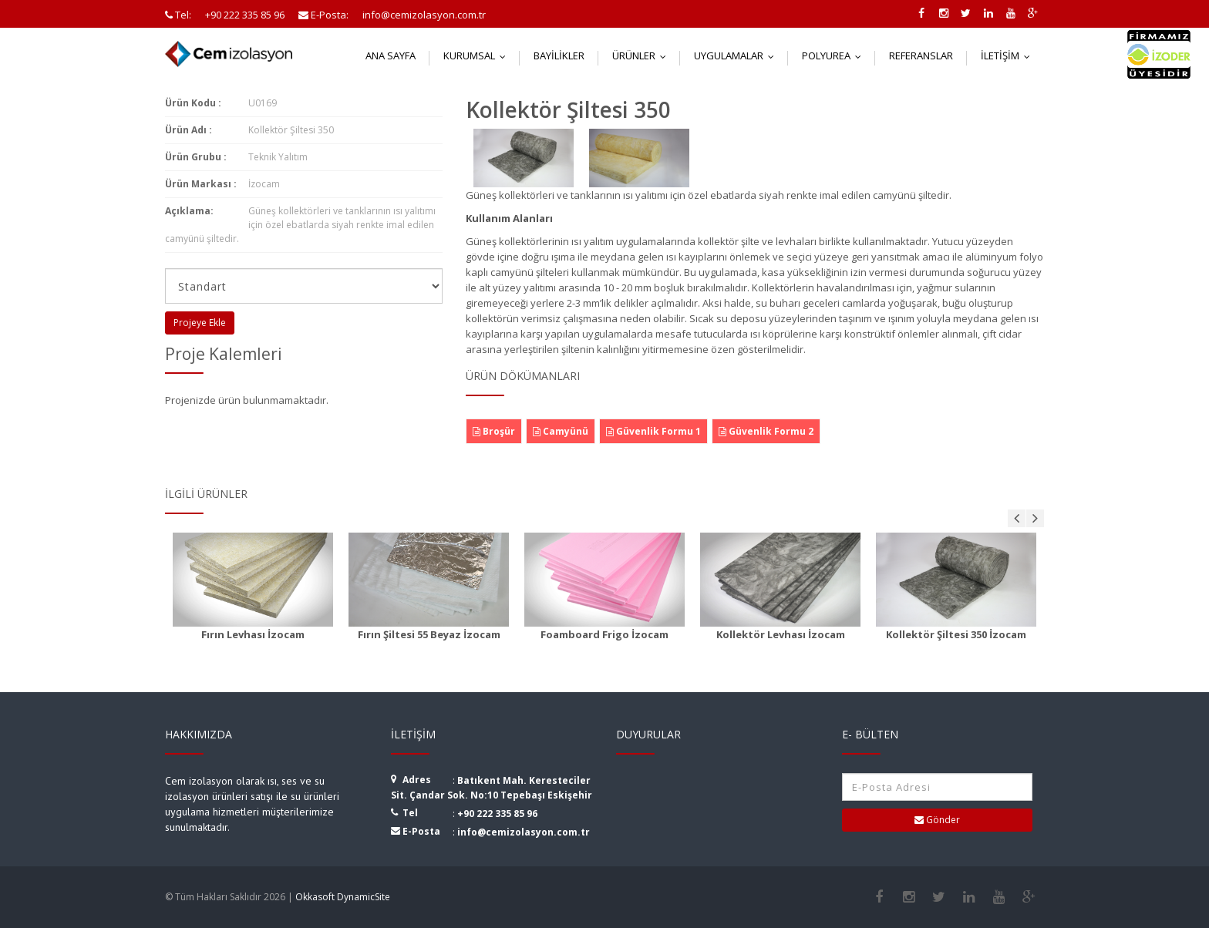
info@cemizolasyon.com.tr (523, 832)
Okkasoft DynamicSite (342, 896)
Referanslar (921, 55)
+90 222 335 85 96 (497, 813)
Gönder (937, 819)
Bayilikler (559, 55)
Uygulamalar (737, 55)
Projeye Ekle (199, 322)
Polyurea (835, 55)
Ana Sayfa (390, 55)
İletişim (1009, 55)
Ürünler (642, 55)
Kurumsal (478, 55)
